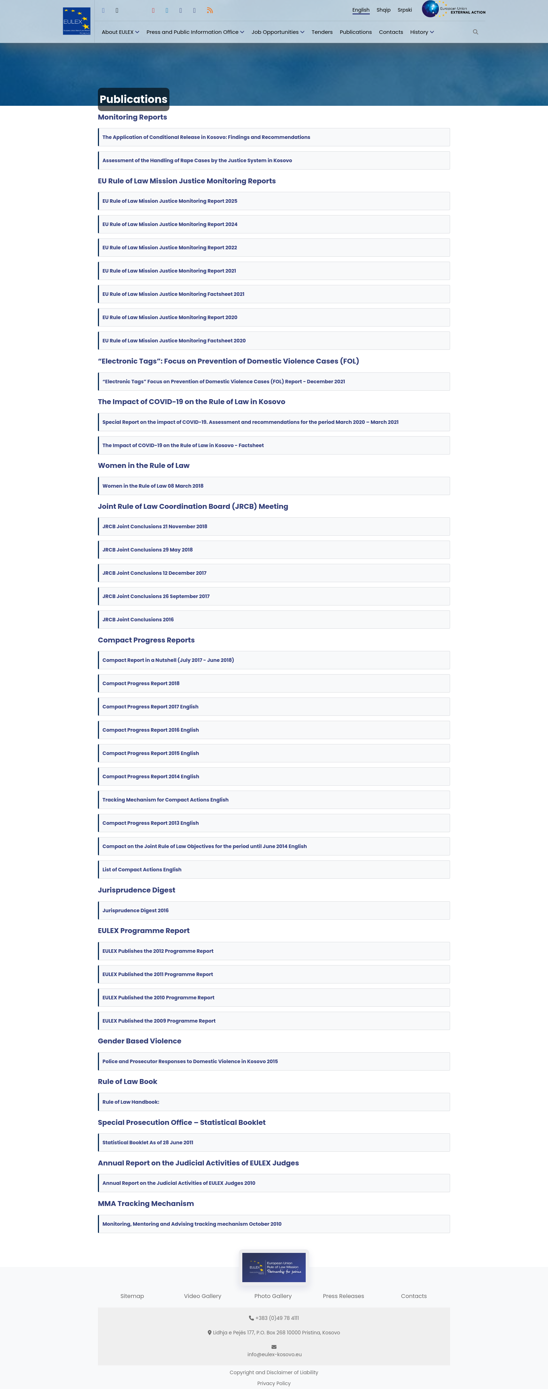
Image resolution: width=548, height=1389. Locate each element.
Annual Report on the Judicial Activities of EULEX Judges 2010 (178, 1183)
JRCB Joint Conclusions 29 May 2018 (148, 549)
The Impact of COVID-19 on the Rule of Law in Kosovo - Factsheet (183, 445)
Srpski (405, 9)
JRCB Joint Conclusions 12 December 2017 (154, 573)
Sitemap (132, 1296)
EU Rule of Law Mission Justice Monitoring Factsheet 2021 (173, 294)
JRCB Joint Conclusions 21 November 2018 (155, 526)
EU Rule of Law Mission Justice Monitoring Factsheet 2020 (174, 340)
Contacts (391, 32)
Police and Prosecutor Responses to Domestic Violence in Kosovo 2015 (190, 1061)
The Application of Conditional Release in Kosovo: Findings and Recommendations (206, 137)
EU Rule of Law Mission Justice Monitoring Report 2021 (169, 270)
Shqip (384, 9)
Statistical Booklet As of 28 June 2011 (147, 1142)
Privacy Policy (274, 1383)
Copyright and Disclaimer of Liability (274, 1372)
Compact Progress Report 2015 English (151, 753)
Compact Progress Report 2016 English (151, 729)
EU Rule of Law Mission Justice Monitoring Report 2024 (170, 224)
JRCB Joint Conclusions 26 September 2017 (156, 596)
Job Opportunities (275, 32)
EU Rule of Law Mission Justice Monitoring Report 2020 (169, 317)
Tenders (322, 32)
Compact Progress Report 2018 (141, 683)
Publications (356, 32)
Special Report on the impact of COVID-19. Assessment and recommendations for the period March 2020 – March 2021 (250, 422)
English (361, 9)
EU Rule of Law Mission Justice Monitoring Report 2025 (169, 201)
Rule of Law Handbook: (131, 1101)
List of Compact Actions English (142, 869)
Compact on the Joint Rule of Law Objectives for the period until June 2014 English (205, 846)
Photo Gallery (273, 1296)
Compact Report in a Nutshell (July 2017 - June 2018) (168, 660)
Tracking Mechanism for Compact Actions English (166, 799)
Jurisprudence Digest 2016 (135, 910)
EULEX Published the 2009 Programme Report (159, 1020)
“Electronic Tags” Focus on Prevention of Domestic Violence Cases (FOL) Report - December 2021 (223, 381)
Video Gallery (202, 1296)
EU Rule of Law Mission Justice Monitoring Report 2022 (169, 247)
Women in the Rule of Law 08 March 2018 (154, 485)
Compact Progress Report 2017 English (151, 706)
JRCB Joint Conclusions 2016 (138, 619)
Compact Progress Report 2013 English (151, 823)
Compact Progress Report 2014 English (151, 776)
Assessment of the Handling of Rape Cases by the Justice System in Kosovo (197, 160)
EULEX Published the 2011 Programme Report (157, 974)
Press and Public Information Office (192, 32)
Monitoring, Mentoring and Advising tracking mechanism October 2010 (192, 1223)
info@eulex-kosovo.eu (275, 1354)
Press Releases (343, 1296)
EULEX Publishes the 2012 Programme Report (157, 951)
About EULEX (117, 32)
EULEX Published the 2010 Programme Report (158, 997)
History (419, 32)
